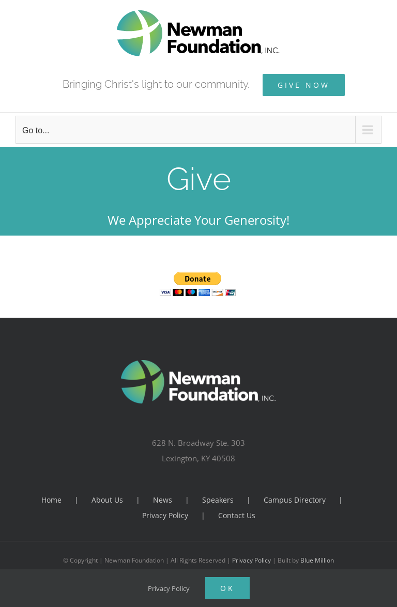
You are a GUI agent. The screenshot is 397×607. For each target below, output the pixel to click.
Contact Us (236, 515)
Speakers (218, 500)
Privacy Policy (165, 515)
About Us (107, 500)
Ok (227, 588)
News (162, 500)
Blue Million (317, 560)
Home (51, 500)
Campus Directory (295, 500)
